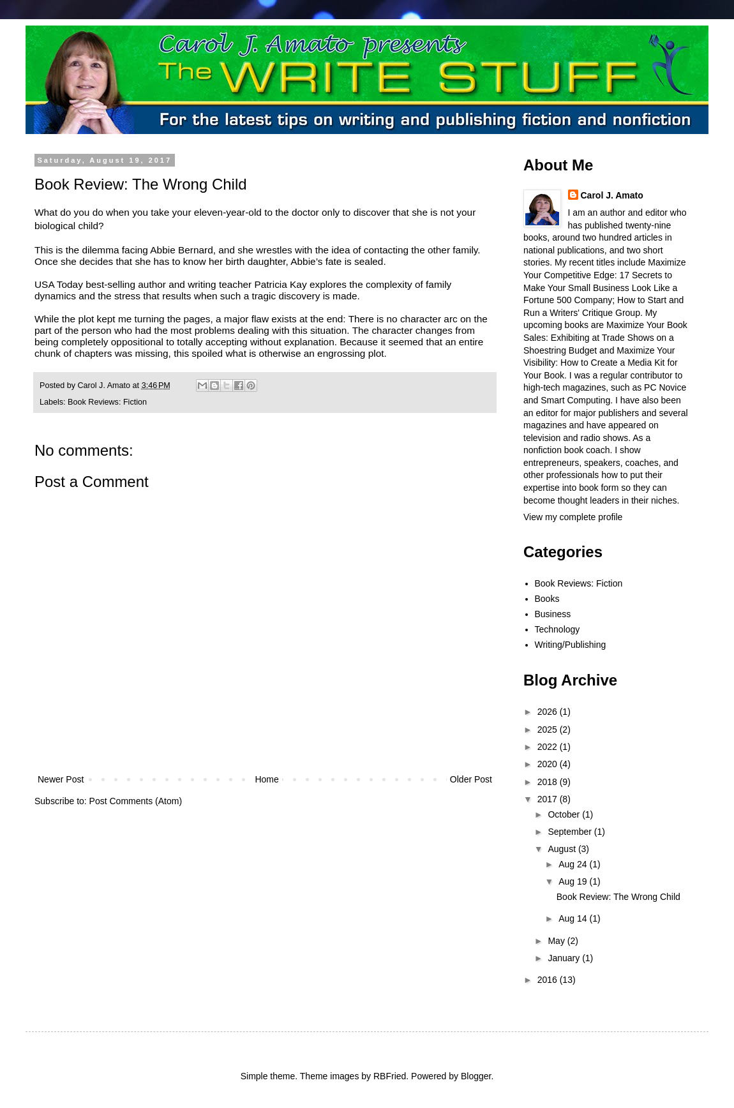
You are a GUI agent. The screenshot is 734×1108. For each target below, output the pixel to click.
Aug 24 (573, 864)
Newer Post (61, 779)
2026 (548, 712)
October (565, 814)
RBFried (389, 1076)
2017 (548, 799)
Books (547, 599)
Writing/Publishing (570, 645)
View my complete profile (572, 517)
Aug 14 (573, 918)
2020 (548, 764)
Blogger (476, 1076)
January (565, 958)
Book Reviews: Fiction (107, 402)
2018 (548, 782)
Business (553, 614)
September (571, 832)
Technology (557, 629)
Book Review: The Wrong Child (618, 897)
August (563, 849)
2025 (548, 729)
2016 (548, 980)
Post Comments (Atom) (135, 801)
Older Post (471, 779)
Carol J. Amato (612, 195)
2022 (548, 747)
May (557, 941)
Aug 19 (573, 881)
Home (266, 779)
